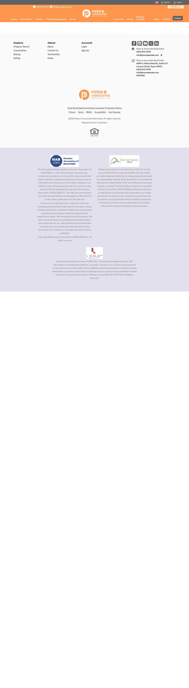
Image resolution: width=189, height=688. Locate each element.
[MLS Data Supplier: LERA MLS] (94, 253)
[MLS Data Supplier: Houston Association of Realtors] (64, 161)
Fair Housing (114, 112)
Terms (81, 112)
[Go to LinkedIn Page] (178, 6)
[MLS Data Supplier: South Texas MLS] (124, 161)
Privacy (72, 112)
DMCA (89, 112)
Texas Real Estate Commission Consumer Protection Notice (94, 108)
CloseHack (102, 122)
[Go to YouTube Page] (175, 6)
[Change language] (157, 2)
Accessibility (100, 112)
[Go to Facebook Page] (169, 6)
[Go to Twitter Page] (182, 6)
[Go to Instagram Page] (172, 6)
